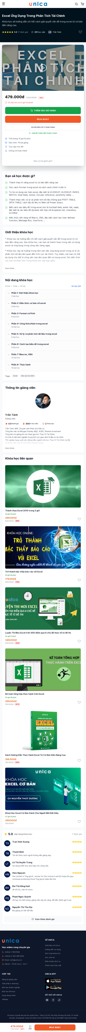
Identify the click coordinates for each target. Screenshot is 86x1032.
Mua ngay (43, 119)
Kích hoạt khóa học (53, 953)
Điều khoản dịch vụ (52, 961)
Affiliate (5, 999)
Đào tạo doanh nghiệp (11, 987)
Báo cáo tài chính (27, 376)
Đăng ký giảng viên (9, 979)
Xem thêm (9, 268)
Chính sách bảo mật (53, 965)
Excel (15, 376)
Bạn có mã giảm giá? (43, 161)
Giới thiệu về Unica (52, 945)
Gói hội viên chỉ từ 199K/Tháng (43, 127)
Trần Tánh (57, 32)
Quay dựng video (9, 995)
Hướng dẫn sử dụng (53, 949)
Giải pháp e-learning (10, 983)
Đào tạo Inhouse (8, 991)
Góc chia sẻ (50, 957)
